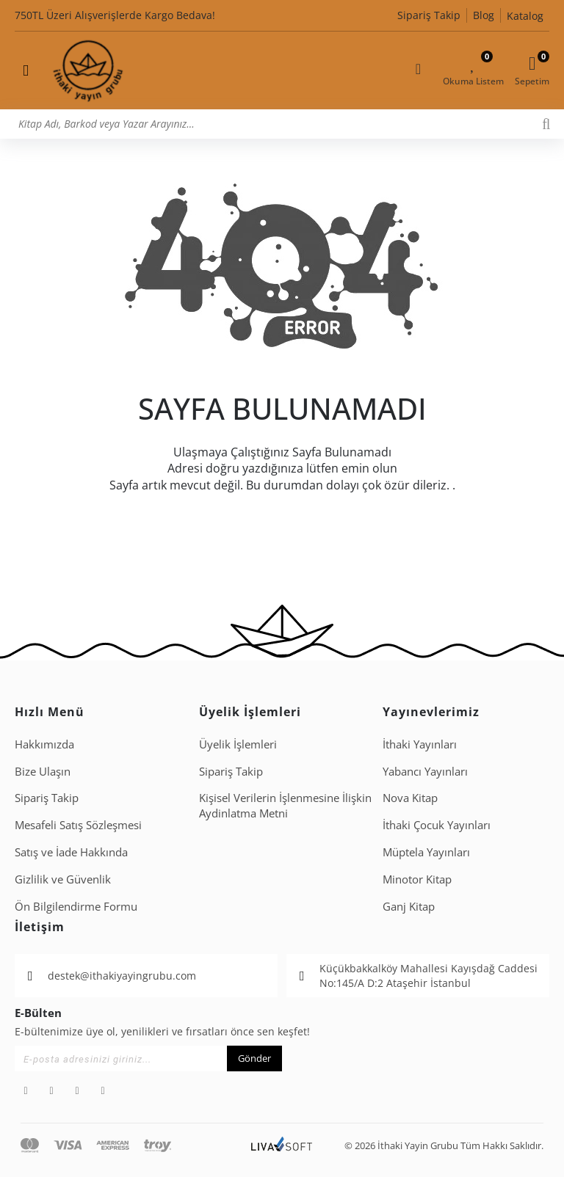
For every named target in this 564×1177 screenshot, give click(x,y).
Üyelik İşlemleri (238, 744)
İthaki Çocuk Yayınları (437, 824)
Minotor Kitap (417, 879)
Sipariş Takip (428, 15)
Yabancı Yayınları (425, 771)
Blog (483, 15)
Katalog (525, 16)
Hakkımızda (44, 744)
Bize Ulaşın (42, 771)
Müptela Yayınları (426, 852)
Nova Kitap (410, 797)
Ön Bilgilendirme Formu (76, 906)
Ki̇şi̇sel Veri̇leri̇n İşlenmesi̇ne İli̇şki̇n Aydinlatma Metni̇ (285, 805)
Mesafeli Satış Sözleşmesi (78, 824)
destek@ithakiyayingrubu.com (122, 976)
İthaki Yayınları (420, 744)
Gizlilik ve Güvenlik (63, 879)
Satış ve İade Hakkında (71, 852)
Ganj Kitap (409, 906)
